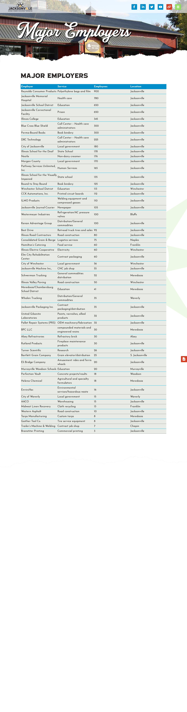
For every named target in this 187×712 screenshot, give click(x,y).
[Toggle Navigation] (178, 7)
